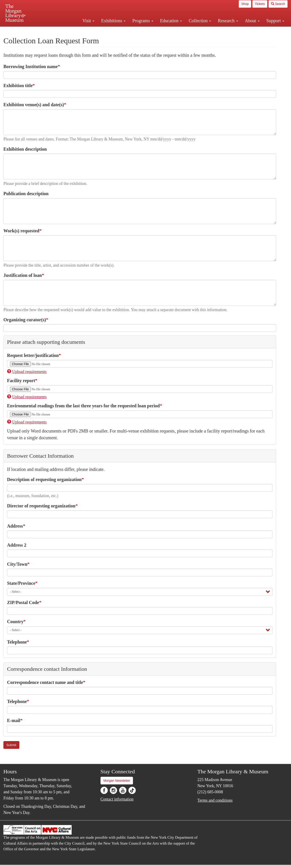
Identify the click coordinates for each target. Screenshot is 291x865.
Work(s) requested (21, 230)
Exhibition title (18, 85)
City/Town (17, 564)
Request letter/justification (33, 355)
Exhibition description (25, 149)
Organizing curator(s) (24, 319)
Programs (142, 20)
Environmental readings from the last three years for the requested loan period (83, 405)
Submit (11, 745)
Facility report (21, 380)
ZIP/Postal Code (23, 602)
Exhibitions (113, 20)
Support (275, 20)
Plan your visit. (91, 30)
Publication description (25, 193)
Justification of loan (22, 275)
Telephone (17, 641)
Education (171, 20)
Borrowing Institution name (30, 66)
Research (228, 20)
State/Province (21, 583)
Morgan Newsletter (116, 780)
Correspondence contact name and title (45, 682)
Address (15, 525)
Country (15, 621)
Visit (88, 20)
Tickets (260, 4)
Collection (200, 20)
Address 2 (16, 545)
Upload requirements (27, 371)
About (252, 20)
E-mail (13, 720)
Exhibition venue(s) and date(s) (33, 104)
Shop (245, 4)
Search (278, 4)
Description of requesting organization (44, 479)
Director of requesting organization (41, 505)
